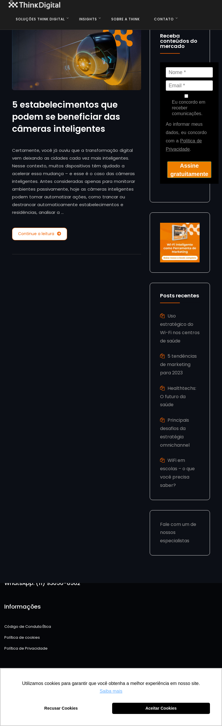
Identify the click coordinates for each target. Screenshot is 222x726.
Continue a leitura (39, 233)
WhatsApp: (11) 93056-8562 (42, 583)
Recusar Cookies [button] (61, 708)
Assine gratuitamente (189, 169)
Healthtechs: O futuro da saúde (178, 396)
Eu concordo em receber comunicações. (186, 105)
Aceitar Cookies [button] (161, 708)
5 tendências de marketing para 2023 (178, 364)
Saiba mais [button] (111, 691)
